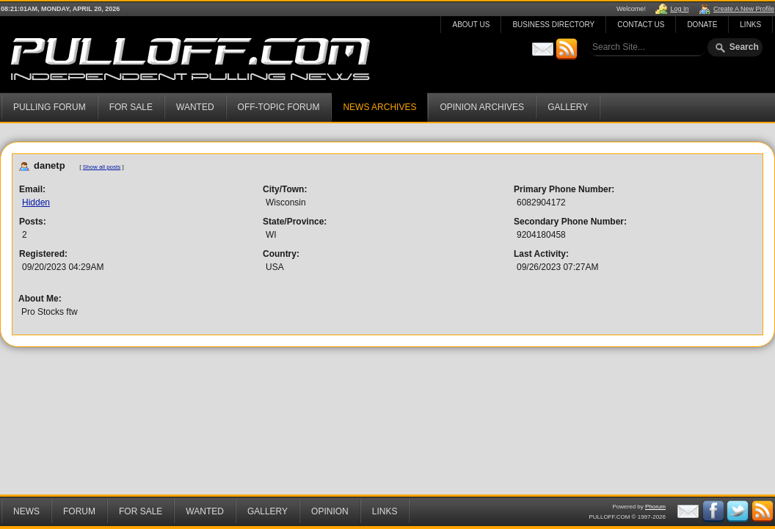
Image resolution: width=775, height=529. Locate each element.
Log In (679, 8)
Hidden (36, 202)
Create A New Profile (743, 8)
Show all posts (102, 167)
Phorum (655, 506)
